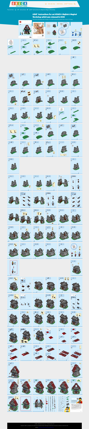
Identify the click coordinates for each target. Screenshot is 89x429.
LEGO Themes (68, 4)
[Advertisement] (45, 64)
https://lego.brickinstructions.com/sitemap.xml (46, 427)
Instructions (23, 10)
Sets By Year (51, 4)
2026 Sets (60, 4)
